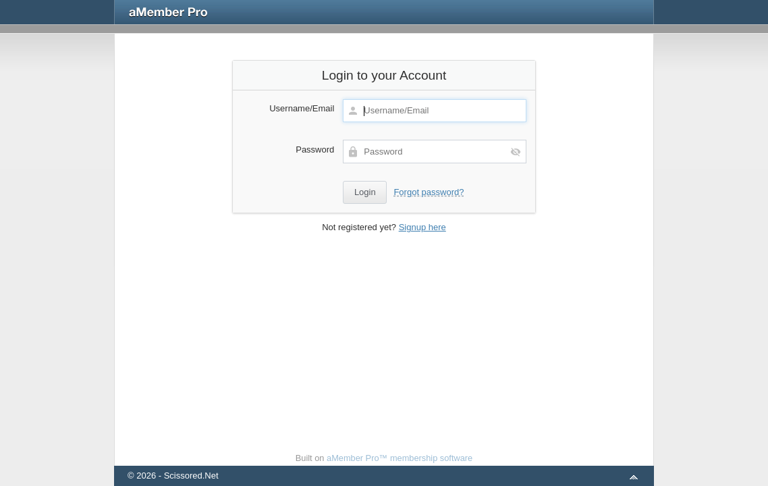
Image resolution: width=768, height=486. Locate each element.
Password (315, 149)
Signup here (422, 227)
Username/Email (301, 108)
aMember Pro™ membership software (399, 458)
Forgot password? (428, 192)
